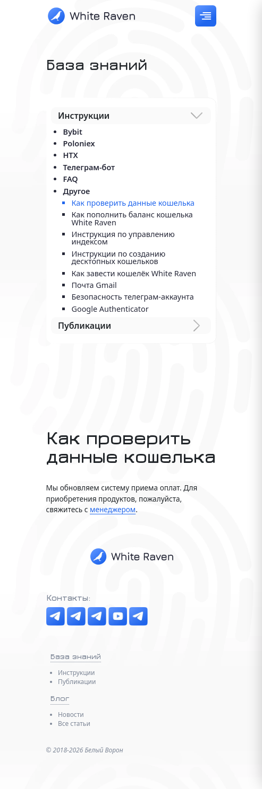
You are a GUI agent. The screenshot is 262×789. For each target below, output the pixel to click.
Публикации (77, 681)
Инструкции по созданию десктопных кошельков (118, 257)
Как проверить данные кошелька (133, 203)
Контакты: (68, 597)
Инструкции (76, 672)
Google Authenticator (109, 309)
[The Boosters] (97, 616)
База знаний (75, 656)
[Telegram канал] (55, 616)
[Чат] (76, 616)
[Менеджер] (138, 616)
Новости (71, 714)
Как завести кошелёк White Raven (133, 273)
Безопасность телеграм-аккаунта (132, 297)
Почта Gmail (93, 285)
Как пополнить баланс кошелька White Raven (131, 218)
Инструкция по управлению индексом (122, 238)
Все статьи (74, 723)
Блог (59, 698)
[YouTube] (117, 616)
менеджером (113, 509)
